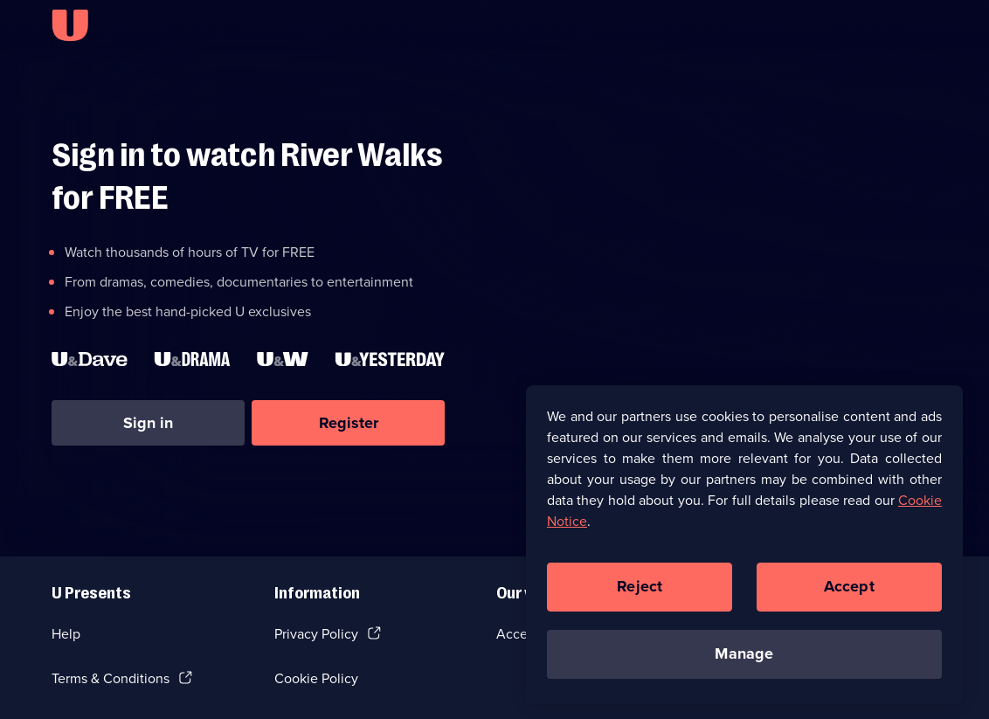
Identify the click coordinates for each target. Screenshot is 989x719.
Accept (849, 589)
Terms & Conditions (110, 678)
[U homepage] (70, 25)
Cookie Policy (316, 678)
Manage (744, 657)
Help (66, 634)
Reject (639, 589)
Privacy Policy (316, 634)
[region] (744, 548)
